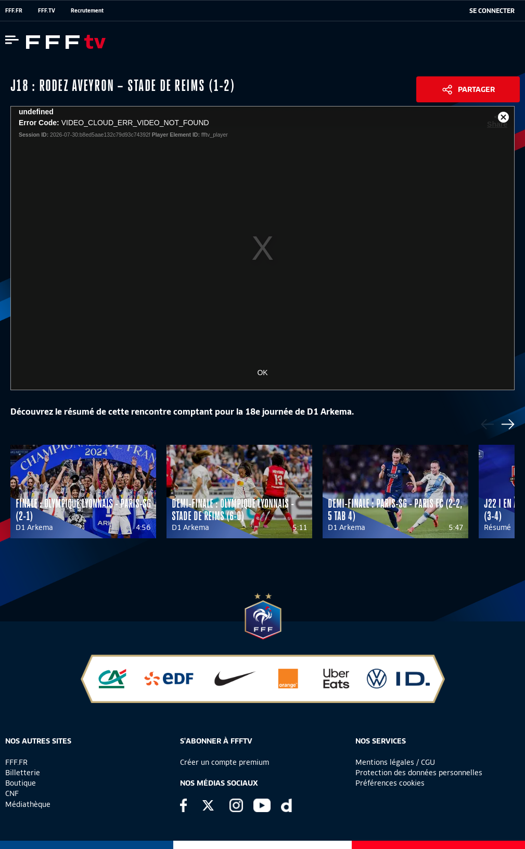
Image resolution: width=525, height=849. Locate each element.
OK (262, 372)
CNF (12, 793)
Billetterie (22, 772)
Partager (476, 89)
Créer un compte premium (224, 762)
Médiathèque (27, 804)
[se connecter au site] (492, 11)
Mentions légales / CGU (395, 762)
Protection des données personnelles (418, 772)
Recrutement (87, 10)
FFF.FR (13, 10)
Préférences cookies (390, 783)
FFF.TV (46, 10)
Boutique (20, 783)
